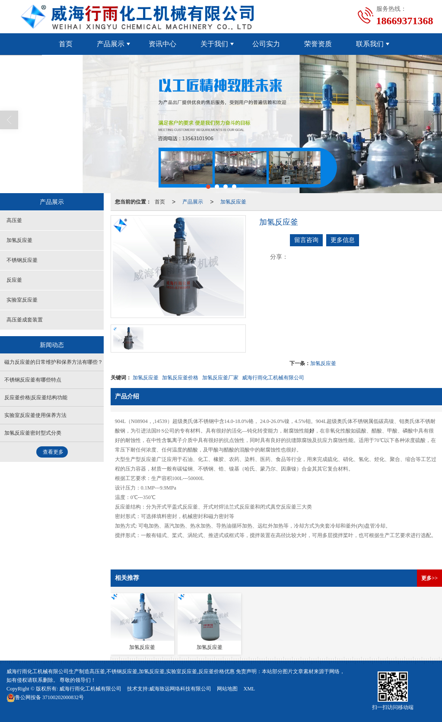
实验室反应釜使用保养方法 (35, 415)
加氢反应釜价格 (180, 378)
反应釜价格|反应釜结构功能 (35, 397)
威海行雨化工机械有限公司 (273, 378)
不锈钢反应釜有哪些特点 (32, 380)
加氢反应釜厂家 (220, 378)
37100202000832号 (45, 697)
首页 (66, 44)
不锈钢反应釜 (22, 260)
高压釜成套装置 (24, 320)
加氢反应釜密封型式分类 (32, 433)
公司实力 (266, 44)
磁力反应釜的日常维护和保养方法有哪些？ (53, 362)
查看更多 (53, 452)
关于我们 (214, 44)
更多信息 (343, 240)
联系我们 (370, 44)
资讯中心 (162, 44)
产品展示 (110, 44)
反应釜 (14, 280)
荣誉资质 (318, 44)
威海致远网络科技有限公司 (180, 689)
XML (249, 689)
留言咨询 (306, 240)
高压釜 (14, 220)
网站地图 (227, 689)
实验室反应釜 (22, 300)
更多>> (429, 578)
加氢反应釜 (233, 202)
